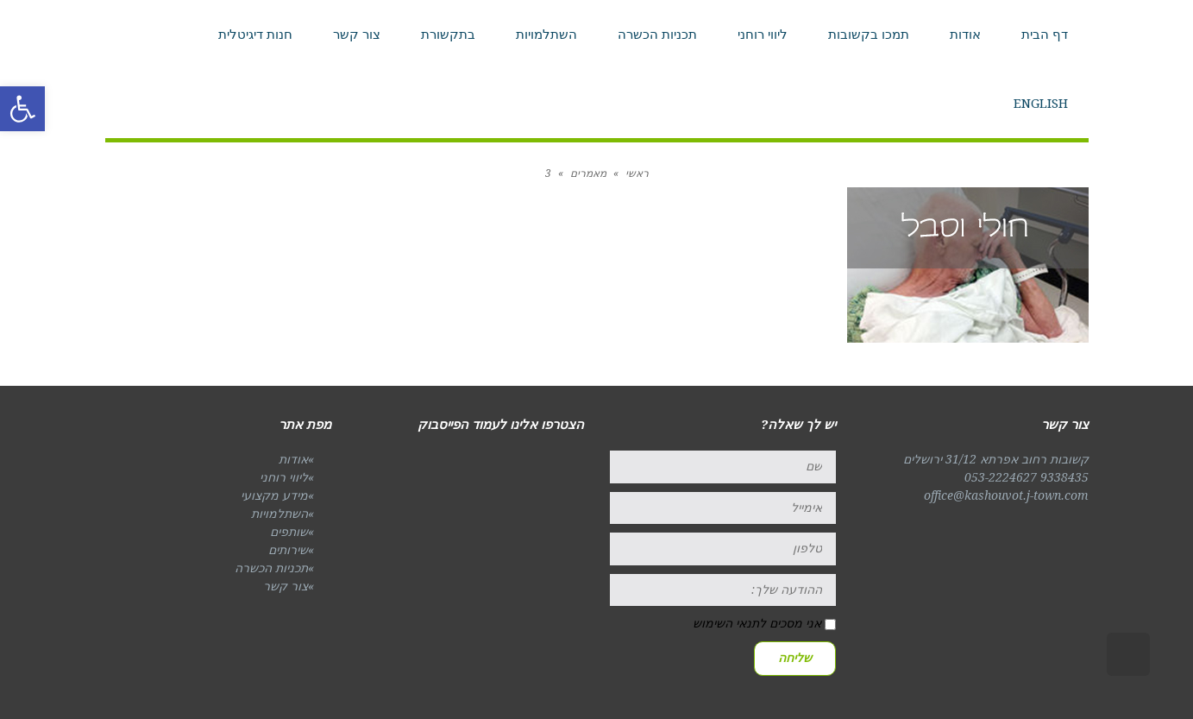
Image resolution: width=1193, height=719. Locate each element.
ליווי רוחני (284, 477)
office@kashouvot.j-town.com (1006, 495)
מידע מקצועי (274, 495)
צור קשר (285, 586)
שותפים (289, 532)
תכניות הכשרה (271, 568)
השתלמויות (279, 513)
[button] (22, 108)
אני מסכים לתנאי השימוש (757, 623)
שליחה (795, 658)
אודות (293, 459)
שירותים (288, 550)
